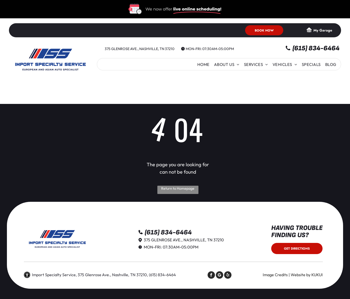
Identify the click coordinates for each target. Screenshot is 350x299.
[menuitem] (203, 64)
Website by (300, 274)
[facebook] (211, 275)
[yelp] (227, 275)
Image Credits (275, 274)
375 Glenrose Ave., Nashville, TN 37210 (140, 48)
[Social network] (219, 275)
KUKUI (317, 274)
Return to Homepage (177, 188)
